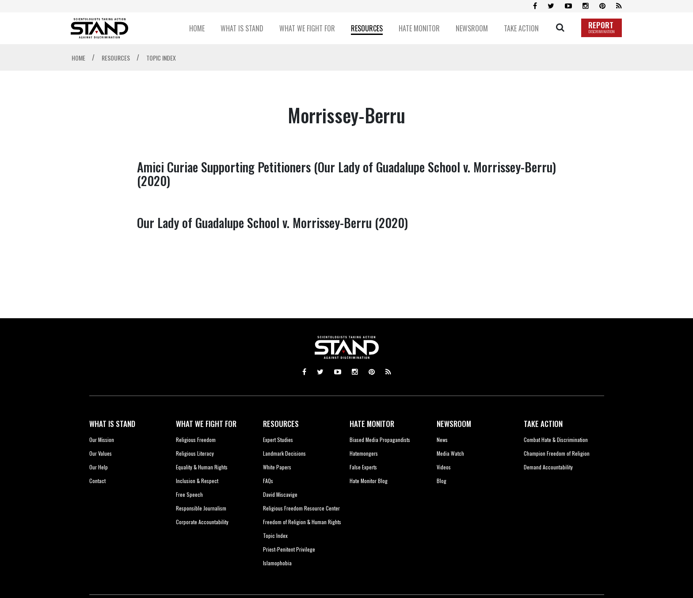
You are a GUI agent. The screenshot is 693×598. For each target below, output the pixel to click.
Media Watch (450, 453)
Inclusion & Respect (197, 480)
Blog (441, 480)
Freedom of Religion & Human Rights (302, 522)
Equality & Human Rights (202, 467)
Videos (444, 467)
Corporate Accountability (202, 522)
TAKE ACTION (543, 423)
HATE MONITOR (372, 423)
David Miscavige (280, 494)
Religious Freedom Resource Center (301, 508)
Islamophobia (277, 563)
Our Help (98, 467)
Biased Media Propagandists (380, 439)
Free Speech (189, 494)
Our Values (100, 453)
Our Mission (101, 439)
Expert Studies (278, 439)
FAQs (268, 480)
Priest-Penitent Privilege (289, 549)
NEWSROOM (454, 423)
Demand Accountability (548, 467)
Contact (97, 480)
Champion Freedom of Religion (557, 453)
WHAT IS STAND (112, 423)
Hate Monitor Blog (369, 480)
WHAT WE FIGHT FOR (206, 423)
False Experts (363, 467)
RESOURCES (281, 423)
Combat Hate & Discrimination (556, 439)
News (442, 439)
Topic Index (275, 535)
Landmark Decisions (284, 453)
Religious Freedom (196, 439)
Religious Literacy (195, 453)
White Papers (277, 467)
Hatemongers (364, 453)
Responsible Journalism (201, 508)
